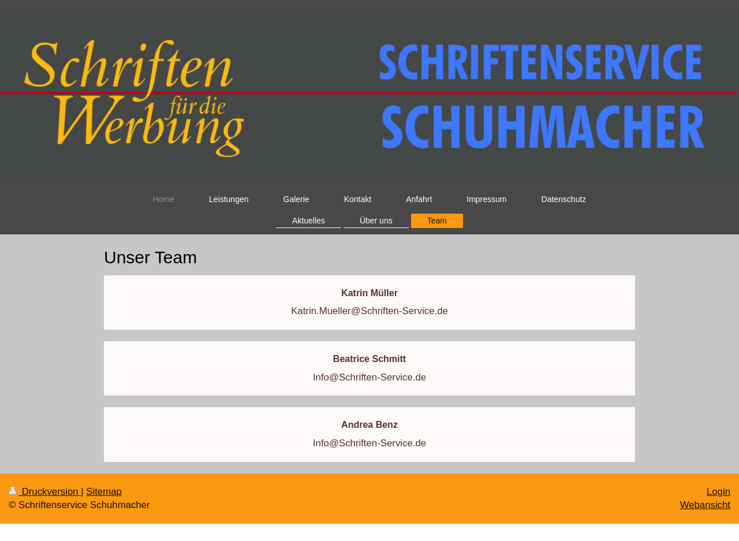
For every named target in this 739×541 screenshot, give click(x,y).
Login (718, 491)
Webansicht (705, 504)
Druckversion (45, 491)
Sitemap (104, 491)
